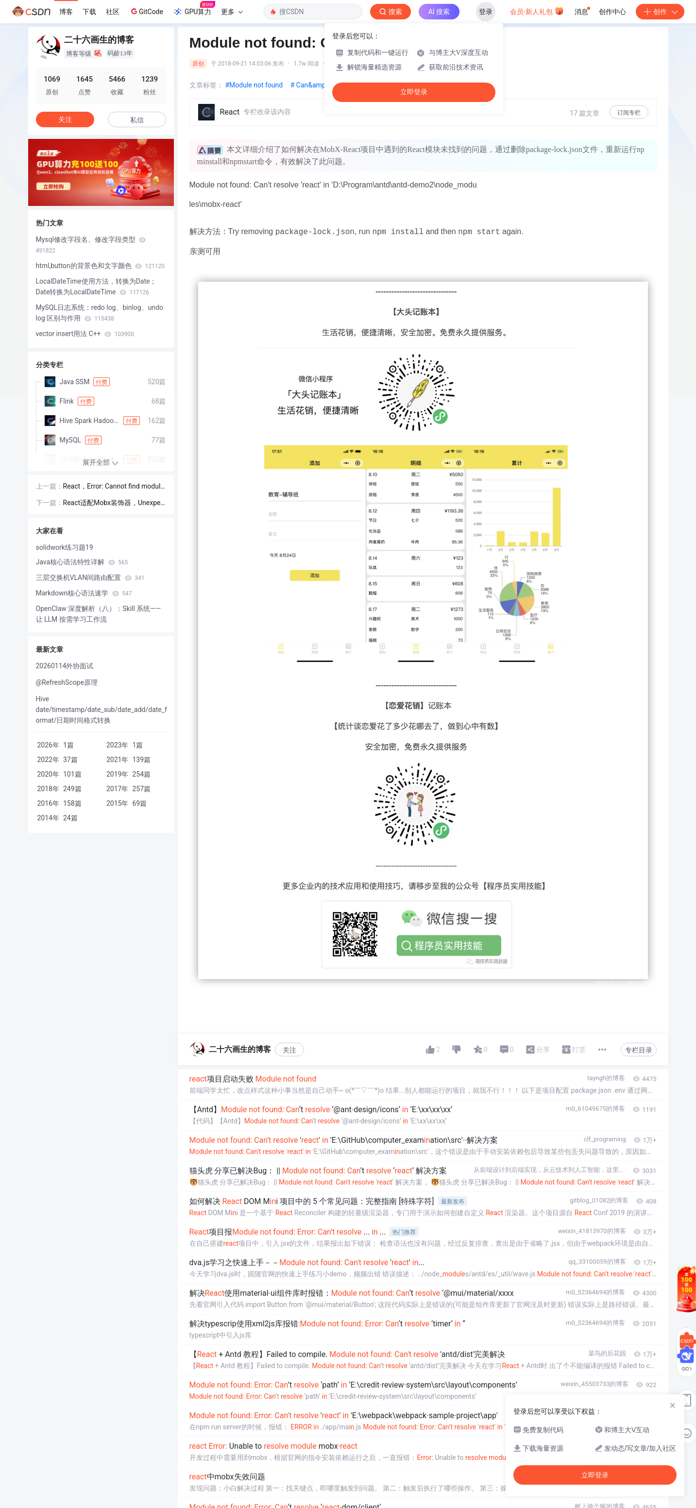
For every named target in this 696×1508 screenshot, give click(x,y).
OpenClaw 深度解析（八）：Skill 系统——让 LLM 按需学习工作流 (98, 614)
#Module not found (255, 85)
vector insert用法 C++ (85, 334)
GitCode (146, 11)
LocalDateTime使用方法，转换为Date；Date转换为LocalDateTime (96, 286)
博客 (66, 12)
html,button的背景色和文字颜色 (100, 266)
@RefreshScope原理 (67, 682)
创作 (660, 12)
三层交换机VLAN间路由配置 (90, 577)
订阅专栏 (629, 112)
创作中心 (612, 12)
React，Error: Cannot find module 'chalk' (113, 486)
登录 (485, 12)
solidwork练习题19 (64, 547)
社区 (112, 12)
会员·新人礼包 (537, 11)
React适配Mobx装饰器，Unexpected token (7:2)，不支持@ (113, 503)
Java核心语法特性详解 (82, 562)
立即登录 (413, 92)
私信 (137, 120)
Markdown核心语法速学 (84, 593)
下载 (89, 12)
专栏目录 (638, 1050)
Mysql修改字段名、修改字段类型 (91, 245)
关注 (289, 1050)
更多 (231, 12)
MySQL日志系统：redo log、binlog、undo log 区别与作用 (100, 313)
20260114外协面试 (65, 666)
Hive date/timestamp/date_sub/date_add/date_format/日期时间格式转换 (101, 709)
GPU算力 (194, 9)
